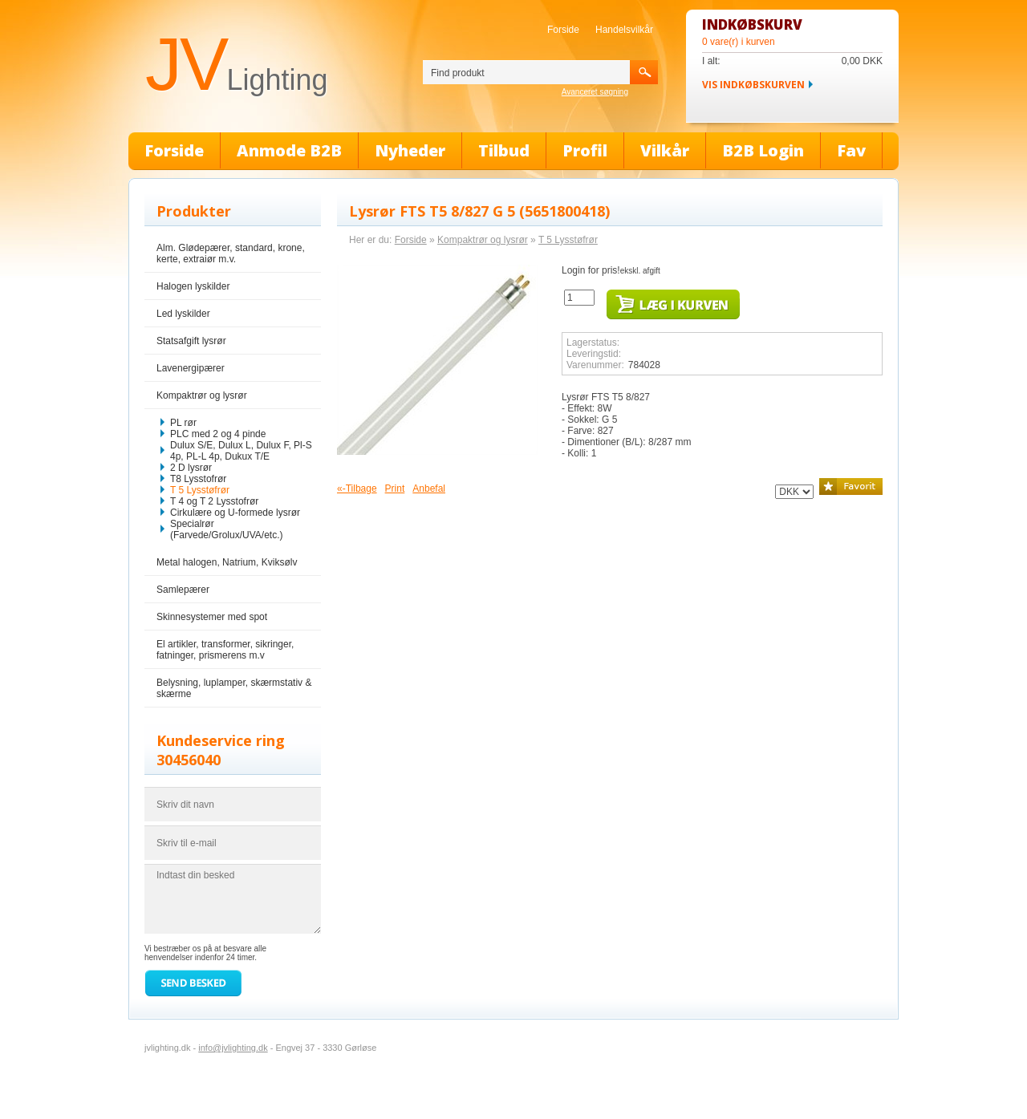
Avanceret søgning (595, 91)
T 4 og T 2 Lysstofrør (214, 501)
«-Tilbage (357, 488)
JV (236, 64)
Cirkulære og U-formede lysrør (235, 512)
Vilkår (664, 150)
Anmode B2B (289, 150)
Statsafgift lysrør (191, 341)
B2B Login (763, 150)
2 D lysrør (191, 467)
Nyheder (410, 150)
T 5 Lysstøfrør (199, 490)
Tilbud (504, 150)
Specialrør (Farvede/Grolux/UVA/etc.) (226, 529)
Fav (851, 150)
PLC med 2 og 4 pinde (218, 434)
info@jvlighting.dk (232, 1047)
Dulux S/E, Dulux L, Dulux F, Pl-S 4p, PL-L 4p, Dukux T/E (241, 451)
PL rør (183, 422)
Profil (584, 150)
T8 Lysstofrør (198, 478)
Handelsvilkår (624, 29)
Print (395, 488)
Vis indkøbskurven (753, 84)
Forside (563, 29)
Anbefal (428, 488)
